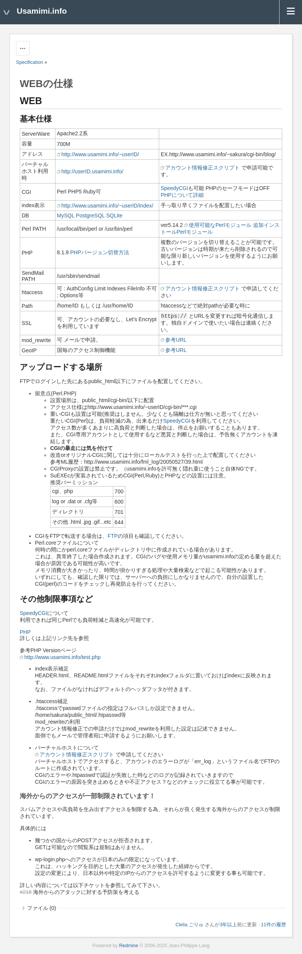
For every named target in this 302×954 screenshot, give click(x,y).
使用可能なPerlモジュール (220, 225)
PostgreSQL (90, 215)
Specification (29, 62)
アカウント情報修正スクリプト (202, 168)
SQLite (114, 215)
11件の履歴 (273, 924)
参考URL (176, 340)
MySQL (65, 215)
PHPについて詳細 (182, 195)
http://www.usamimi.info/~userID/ (100, 154)
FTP (112, 536)
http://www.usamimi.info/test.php (62, 657)
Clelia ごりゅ (190, 924)
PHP (25, 632)
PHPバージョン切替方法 (99, 252)
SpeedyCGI (174, 188)
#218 (26, 892)
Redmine (128, 945)
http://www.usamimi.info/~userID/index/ (107, 206)
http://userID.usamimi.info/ (92, 171)
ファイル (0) (41, 908)
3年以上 (228, 924)
